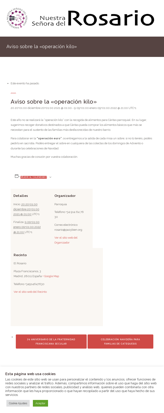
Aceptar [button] (40, 403)
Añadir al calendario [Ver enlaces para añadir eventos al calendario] (33, 177)
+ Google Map (52, 276)
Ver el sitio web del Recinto (32, 291)
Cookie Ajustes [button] (18, 403)
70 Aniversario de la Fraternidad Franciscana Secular (51, 357)
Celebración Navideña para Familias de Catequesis (120, 357)
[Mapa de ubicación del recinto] (63, 319)
